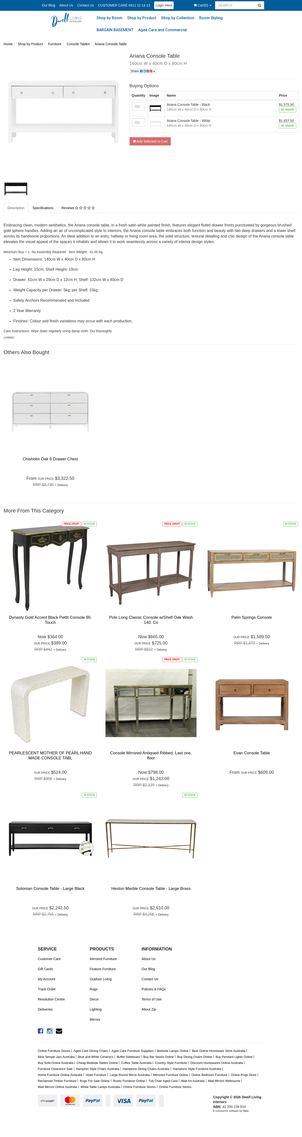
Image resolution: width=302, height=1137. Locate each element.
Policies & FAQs (154, 989)
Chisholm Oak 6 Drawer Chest (50, 459)
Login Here (164, 5)
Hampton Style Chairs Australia (97, 1069)
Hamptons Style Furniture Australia (197, 1069)
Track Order (47, 989)
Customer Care (49, 959)
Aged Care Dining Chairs (90, 1051)
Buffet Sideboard (128, 1057)
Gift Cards (45, 969)
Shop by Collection (177, 18)
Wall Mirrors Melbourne (224, 1081)
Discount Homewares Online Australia (216, 1063)
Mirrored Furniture (103, 959)
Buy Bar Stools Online (158, 1057)
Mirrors (95, 1019)
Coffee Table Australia (136, 1063)
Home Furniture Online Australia (60, 1075)
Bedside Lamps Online (173, 1051)
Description (15, 208)
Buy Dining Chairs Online (194, 1057)
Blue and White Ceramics (95, 1057)
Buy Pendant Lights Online (234, 1057)
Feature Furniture (103, 969)
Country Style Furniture (171, 1063)
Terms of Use (151, 999)
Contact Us (85, 5)
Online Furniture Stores (54, 1051)
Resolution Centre (51, 999)
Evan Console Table (252, 753)
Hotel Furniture (96, 1075)
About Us (66, 5)
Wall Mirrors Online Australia (57, 1087)
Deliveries (45, 1009)
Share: (143, 71)
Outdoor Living (101, 979)
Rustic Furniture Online (129, 1081)
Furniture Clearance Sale (55, 1069)
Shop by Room (109, 18)
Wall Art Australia (193, 1081)
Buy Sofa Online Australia (55, 1063)
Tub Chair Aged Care (163, 1081)
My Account (46, 979)
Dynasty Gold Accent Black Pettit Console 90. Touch (50, 620)
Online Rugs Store (243, 1075)
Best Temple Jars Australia (56, 1057)
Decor (94, 999)
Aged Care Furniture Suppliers (133, 1051)
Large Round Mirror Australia (130, 1075)
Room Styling (211, 18)
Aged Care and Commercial (162, 30)
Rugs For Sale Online (95, 1081)
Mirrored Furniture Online (170, 1075)
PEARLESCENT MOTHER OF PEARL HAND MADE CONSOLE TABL (50, 755)
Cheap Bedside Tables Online (97, 1063)
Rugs (94, 989)
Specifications (43, 208)
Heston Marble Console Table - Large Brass (150, 888)
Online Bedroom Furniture (209, 1075)
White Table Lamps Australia (100, 1087)
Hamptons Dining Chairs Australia (146, 1069)
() (202, 5)
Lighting (96, 1009)
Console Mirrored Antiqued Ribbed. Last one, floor (151, 755)
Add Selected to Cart (150, 141)
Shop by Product (141, 18)
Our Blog (48, 5)
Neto (246, 1110)
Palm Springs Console (251, 617)
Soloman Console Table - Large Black (50, 888)
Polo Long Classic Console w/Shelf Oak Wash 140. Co (151, 620)
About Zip (149, 1009)
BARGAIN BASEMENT (115, 30)
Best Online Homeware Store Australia (218, 1051)
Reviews (77, 208)
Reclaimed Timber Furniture (57, 1081)
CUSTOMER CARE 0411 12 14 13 (124, 5)
